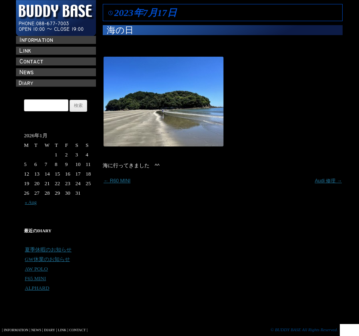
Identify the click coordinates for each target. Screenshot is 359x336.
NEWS (36, 330)
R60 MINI (117, 181)
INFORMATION (16, 330)
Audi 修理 (328, 181)
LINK (62, 330)
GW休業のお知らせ (47, 259)
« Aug (31, 202)
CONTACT (77, 330)
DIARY (49, 330)
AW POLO (36, 269)
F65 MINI (35, 278)
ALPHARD (37, 288)
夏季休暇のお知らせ (48, 250)
